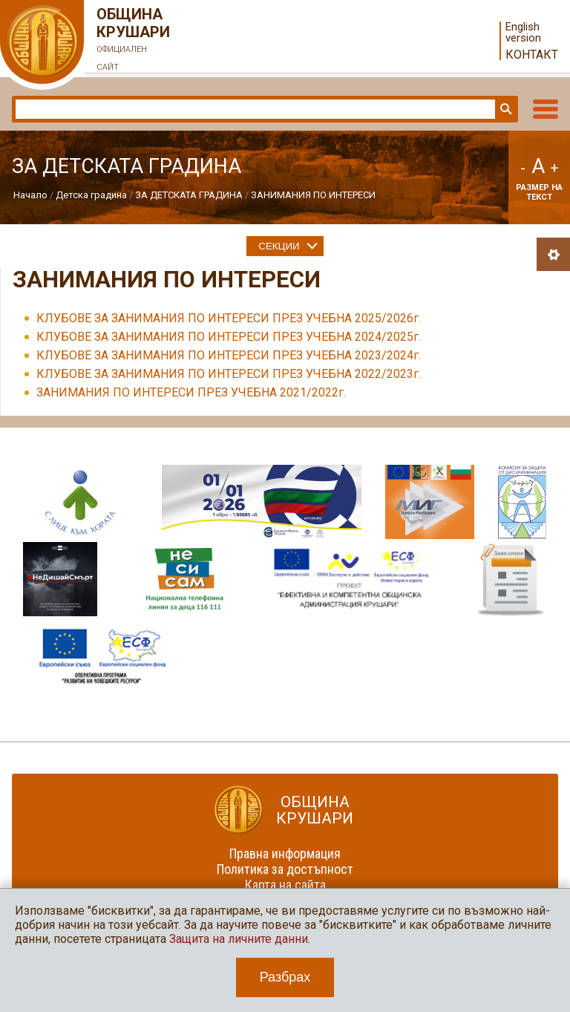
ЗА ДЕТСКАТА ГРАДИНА (189, 194)
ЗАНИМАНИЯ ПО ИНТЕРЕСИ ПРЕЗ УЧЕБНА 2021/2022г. (191, 392)
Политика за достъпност (285, 869)
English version (523, 33)
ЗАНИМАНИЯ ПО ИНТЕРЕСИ (313, 194)
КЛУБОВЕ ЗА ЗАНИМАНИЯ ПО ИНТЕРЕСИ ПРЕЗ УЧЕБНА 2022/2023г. (228, 374)
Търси (504, 109)
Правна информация (285, 853)
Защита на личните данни (238, 939)
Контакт (531, 54)
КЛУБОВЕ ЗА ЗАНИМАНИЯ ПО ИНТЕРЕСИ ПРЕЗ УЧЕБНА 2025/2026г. (228, 318)
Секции (278, 246)
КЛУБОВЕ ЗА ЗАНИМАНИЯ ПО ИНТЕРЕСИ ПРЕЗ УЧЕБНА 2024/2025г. (228, 337)
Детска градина (91, 194)
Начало (30, 194)
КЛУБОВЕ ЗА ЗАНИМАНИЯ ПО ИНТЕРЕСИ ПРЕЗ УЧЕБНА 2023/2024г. (228, 355)
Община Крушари (133, 40)
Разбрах (285, 977)
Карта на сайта (285, 884)
